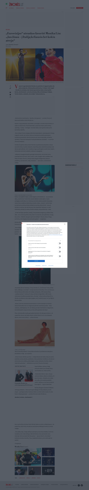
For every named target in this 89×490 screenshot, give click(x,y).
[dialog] (44, 245)
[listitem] (44, 240)
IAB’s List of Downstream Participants (55, 234)
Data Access (44, 265)
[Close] (65, 224)
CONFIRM (36, 260)
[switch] (59, 243)
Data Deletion (38, 265)
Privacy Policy (50, 265)
